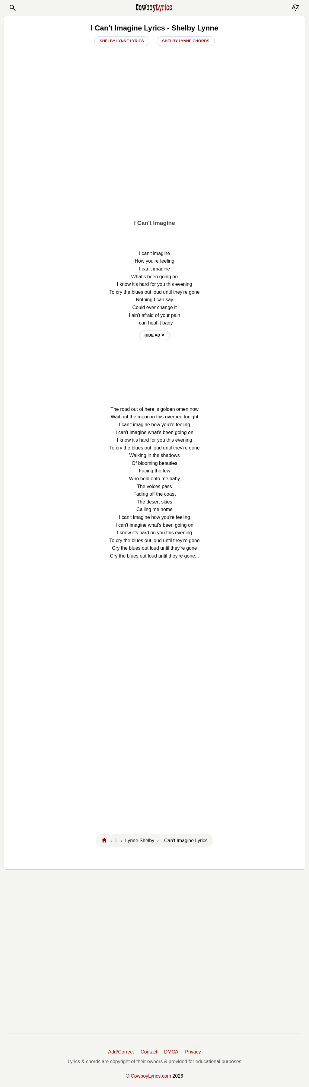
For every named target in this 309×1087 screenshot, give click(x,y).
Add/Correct (121, 1051)
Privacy (193, 1051)
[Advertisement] (154, 169)
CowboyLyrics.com (151, 1076)
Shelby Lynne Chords (185, 41)
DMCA (171, 1051)
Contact (149, 1051)
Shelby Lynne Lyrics (122, 41)
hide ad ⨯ (155, 335)
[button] (12, 7)
